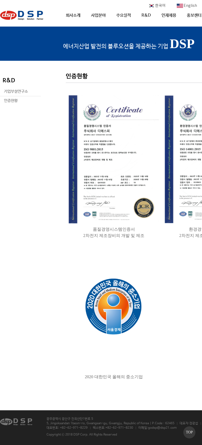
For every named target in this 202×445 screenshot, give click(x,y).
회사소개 (73, 15)
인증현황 (11, 100)
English (187, 5)
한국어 (156, 5)
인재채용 (168, 15)
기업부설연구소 (16, 91)
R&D (146, 15)
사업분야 (98, 15)
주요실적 (123, 15)
